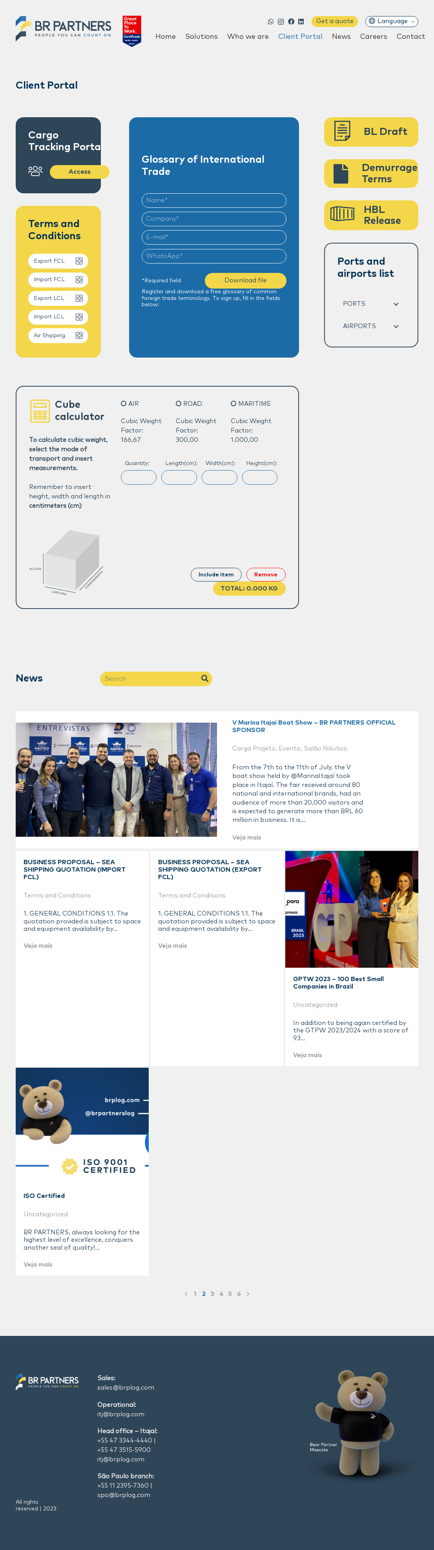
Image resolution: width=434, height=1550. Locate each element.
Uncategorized (315, 1005)
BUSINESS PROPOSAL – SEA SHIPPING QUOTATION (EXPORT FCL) (210, 869)
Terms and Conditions (57, 895)
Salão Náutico (325, 748)
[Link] (78, 31)
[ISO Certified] (82, 1126)
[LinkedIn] (301, 21)
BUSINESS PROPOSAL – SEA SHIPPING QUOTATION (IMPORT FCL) (75, 869)
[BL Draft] (347, 132)
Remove (265, 575)
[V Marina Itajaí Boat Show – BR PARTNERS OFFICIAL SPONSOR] (116, 780)
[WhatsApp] (271, 21)
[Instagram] (281, 21)
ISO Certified (44, 1196)
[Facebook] (291, 21)
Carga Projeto (253, 748)
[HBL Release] (347, 215)
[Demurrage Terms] (346, 174)
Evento (290, 748)
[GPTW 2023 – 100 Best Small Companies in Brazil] (351, 909)
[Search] (156, 679)
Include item (216, 575)
